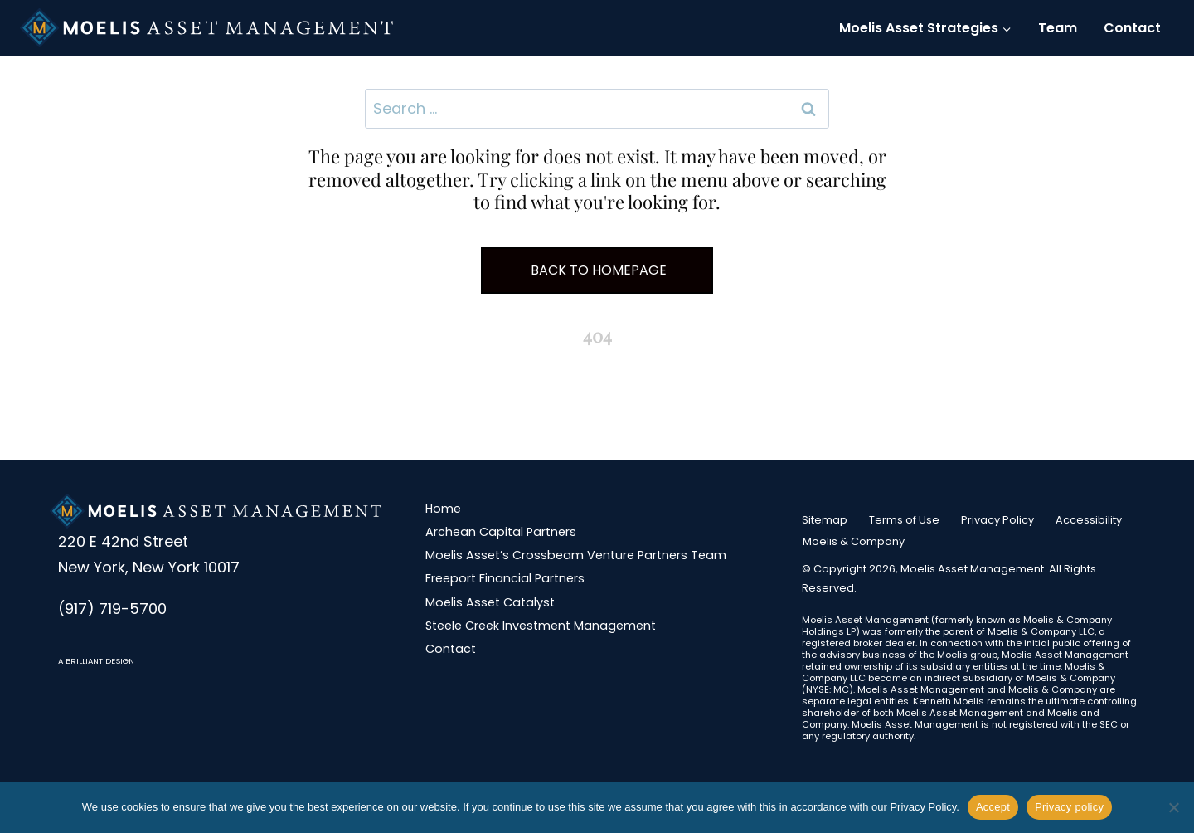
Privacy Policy (997, 520)
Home (443, 508)
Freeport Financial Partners (505, 578)
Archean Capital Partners (500, 532)
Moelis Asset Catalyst (490, 602)
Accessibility (1089, 520)
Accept (993, 807)
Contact (1132, 27)
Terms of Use (904, 520)
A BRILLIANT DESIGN (96, 660)
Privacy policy (1069, 807)
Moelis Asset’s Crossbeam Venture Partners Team (575, 555)
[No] (1173, 807)
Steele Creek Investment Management (540, 625)
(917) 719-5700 (112, 608)
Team (1057, 27)
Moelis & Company (854, 541)
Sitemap (824, 520)
